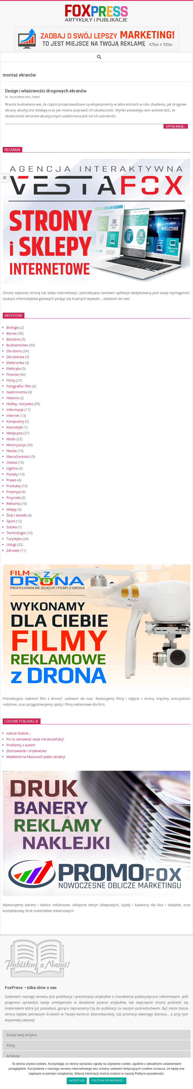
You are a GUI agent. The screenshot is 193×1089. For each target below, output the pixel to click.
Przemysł (13, 491)
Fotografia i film (18, 386)
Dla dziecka (15, 356)
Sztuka (11, 527)
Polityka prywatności (108, 1080)
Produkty (13, 486)
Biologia (12, 327)
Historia (12, 398)
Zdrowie (12, 550)
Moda (10, 439)
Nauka (11, 450)
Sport (10, 521)
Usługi (11, 544)
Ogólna (12, 468)
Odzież (11, 462)
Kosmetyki (14, 427)
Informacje (14, 409)
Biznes (11, 333)
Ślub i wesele (16, 515)
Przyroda (13, 497)
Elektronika (15, 362)
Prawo (11, 480)
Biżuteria (13, 339)
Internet (12, 415)
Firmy (36, 97)
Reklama (13, 503)
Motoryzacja (16, 444)
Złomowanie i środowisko (26, 750)
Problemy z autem (20, 745)
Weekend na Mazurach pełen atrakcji (35, 756)
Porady (12, 474)
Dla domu (14, 351)
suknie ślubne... (18, 733)
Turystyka (14, 538)
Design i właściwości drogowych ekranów (45, 90)
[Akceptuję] (186, 1073)
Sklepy (11, 509)
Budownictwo (20, 97)
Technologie (16, 532)
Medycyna (14, 433)
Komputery (15, 421)
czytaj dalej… (176, 126)
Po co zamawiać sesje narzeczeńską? (35, 739)
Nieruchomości (18, 456)
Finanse (12, 374)
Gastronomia (16, 392)
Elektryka (13, 368)
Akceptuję (76, 1080)
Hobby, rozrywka (19, 403)
